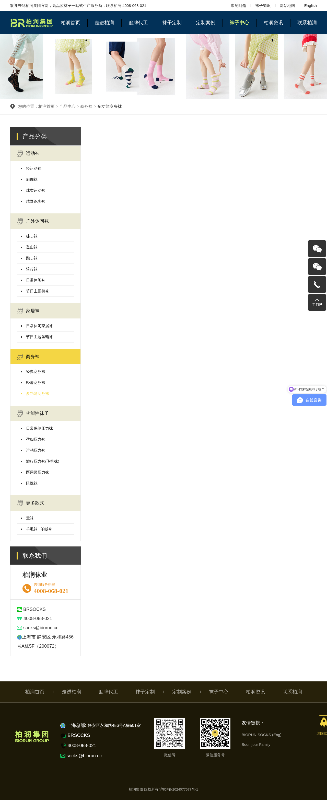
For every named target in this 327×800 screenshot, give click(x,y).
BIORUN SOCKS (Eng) (262, 735)
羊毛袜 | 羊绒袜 (39, 529)
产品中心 (67, 106)
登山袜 (32, 247)
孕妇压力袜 (35, 439)
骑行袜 (32, 269)
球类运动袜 (35, 190)
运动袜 (28, 154)
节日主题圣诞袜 (39, 337)
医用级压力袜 (37, 472)
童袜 (30, 518)
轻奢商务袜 (35, 382)
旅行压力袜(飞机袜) (42, 461)
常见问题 (238, 5)
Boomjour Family (256, 744)
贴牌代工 (138, 22)
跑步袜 (32, 258)
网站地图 (287, 5)
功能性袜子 (33, 413)
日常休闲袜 (35, 280)
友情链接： (253, 722)
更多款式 (30, 503)
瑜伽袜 (32, 179)
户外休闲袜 (33, 221)
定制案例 (205, 22)
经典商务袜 (35, 371)
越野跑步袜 (35, 201)
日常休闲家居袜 (39, 326)
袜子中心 (239, 22)
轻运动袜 (33, 168)
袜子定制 (172, 22)
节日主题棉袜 (37, 291)
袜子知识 (263, 5)
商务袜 (28, 357)
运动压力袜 (35, 450)
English (310, 5)
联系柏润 (307, 22)
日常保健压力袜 (39, 428)
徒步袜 (32, 236)
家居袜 (28, 311)
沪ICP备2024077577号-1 (178, 789)
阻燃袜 (32, 483)
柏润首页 (70, 22)
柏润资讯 (273, 22)
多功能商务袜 (37, 393)
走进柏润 (104, 22)
